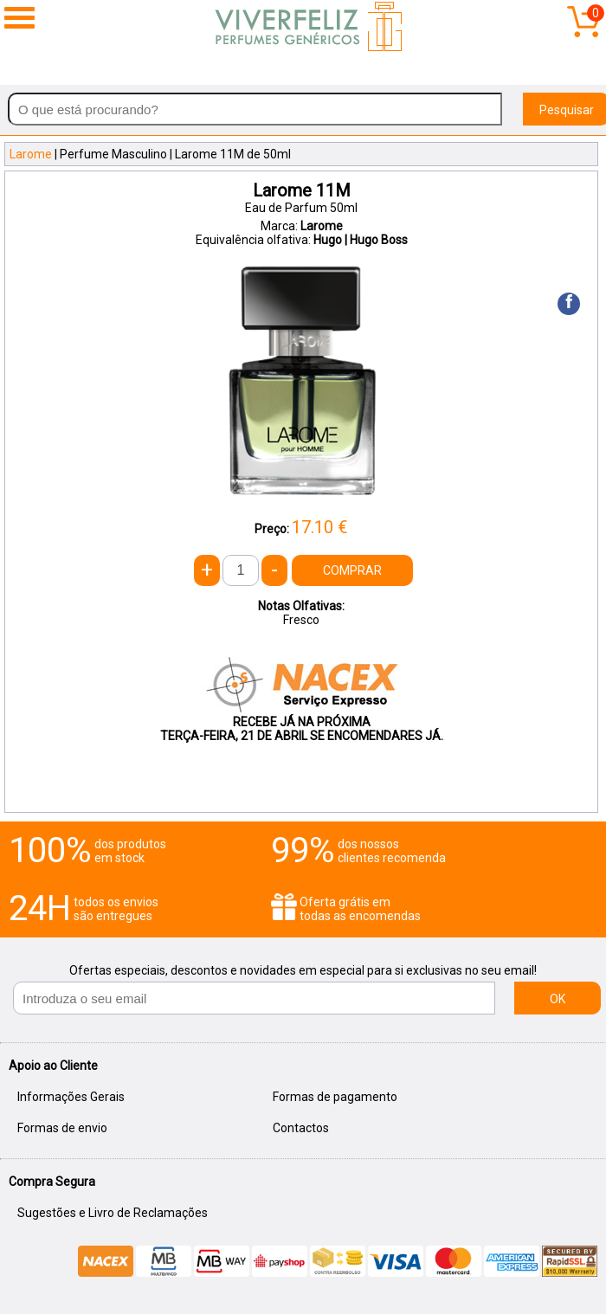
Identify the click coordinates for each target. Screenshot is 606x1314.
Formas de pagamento (335, 1097)
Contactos (301, 1128)
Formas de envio (62, 1128)
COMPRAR (352, 570)
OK (557, 999)
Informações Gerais (71, 1097)
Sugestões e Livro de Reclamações (112, 1213)
